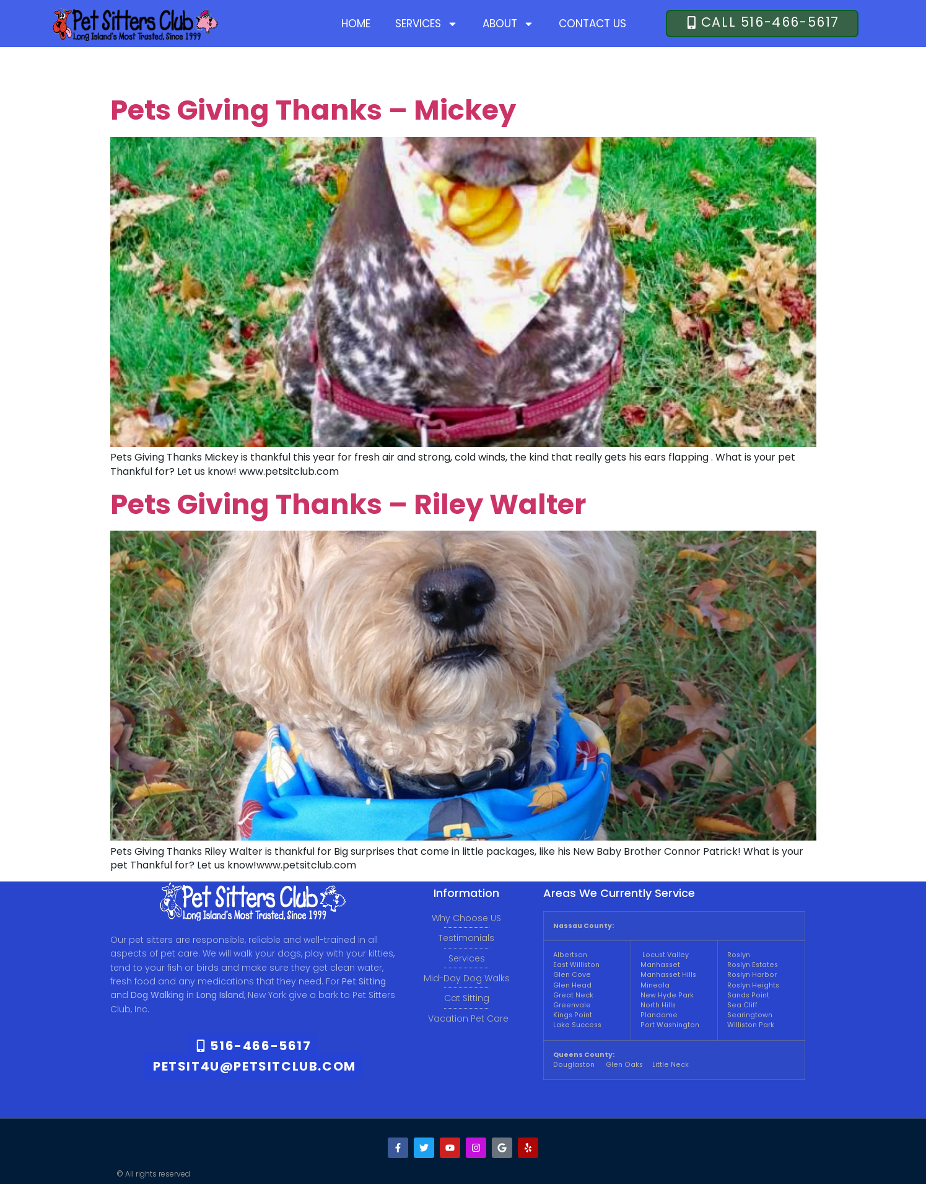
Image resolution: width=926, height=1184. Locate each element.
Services (426, 23)
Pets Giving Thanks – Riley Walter (348, 504)
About (508, 23)
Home (355, 23)
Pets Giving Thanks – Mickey (313, 110)
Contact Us (592, 23)
